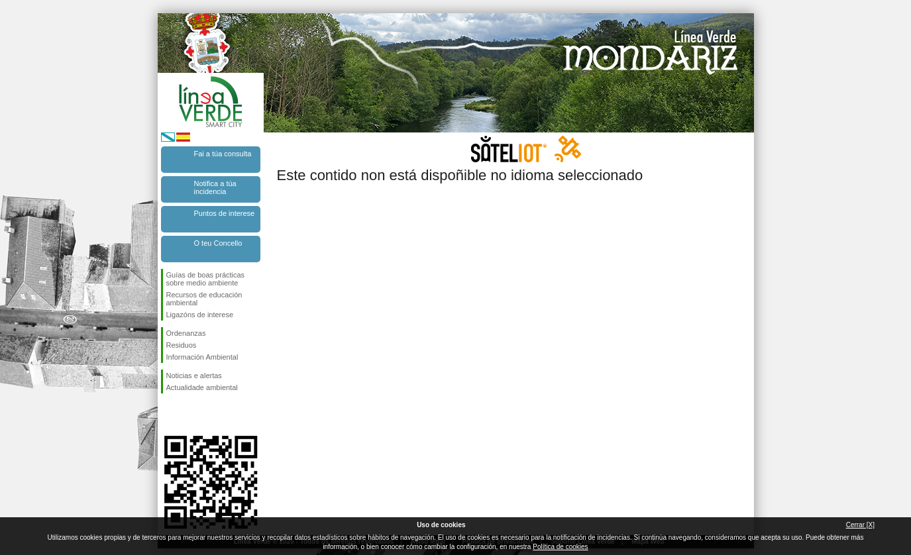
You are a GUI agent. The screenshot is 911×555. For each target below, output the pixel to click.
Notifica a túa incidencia (215, 187)
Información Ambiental (202, 357)
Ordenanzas (186, 333)
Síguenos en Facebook (169, 415)
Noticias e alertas (194, 375)
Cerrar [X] (860, 525)
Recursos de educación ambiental (204, 299)
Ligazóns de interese (200, 315)
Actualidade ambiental (202, 387)
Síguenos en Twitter (191, 415)
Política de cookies (560, 546)
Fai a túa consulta (223, 154)
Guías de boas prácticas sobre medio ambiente (205, 279)
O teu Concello (218, 243)
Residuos (181, 345)
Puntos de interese (224, 213)
